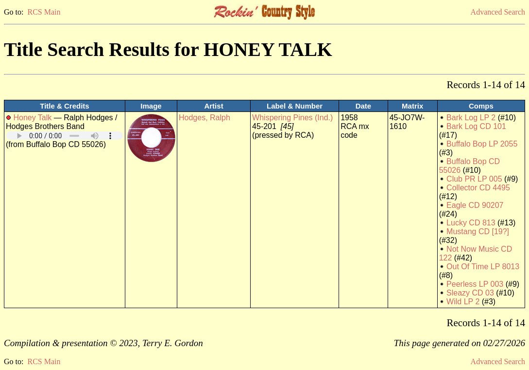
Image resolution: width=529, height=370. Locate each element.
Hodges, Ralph (204, 117)
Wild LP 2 (462, 301)
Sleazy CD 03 (470, 293)
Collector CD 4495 (478, 188)
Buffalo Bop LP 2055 (481, 144)
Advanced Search (498, 12)
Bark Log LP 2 (470, 117)
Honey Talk (32, 117)
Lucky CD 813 (470, 223)
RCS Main (43, 12)
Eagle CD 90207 (474, 205)
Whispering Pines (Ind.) (292, 117)
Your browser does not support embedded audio (64, 135)
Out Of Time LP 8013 (482, 266)
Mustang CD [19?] (477, 231)
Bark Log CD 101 (476, 126)
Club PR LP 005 (474, 179)
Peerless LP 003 (474, 284)
